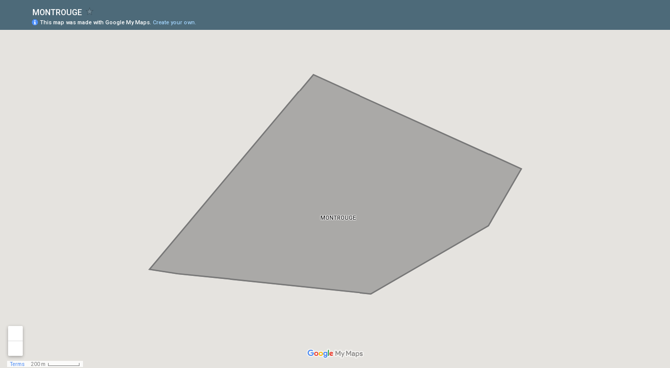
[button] (622, 22)
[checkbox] (90, 11)
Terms (17, 364)
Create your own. (174, 22)
